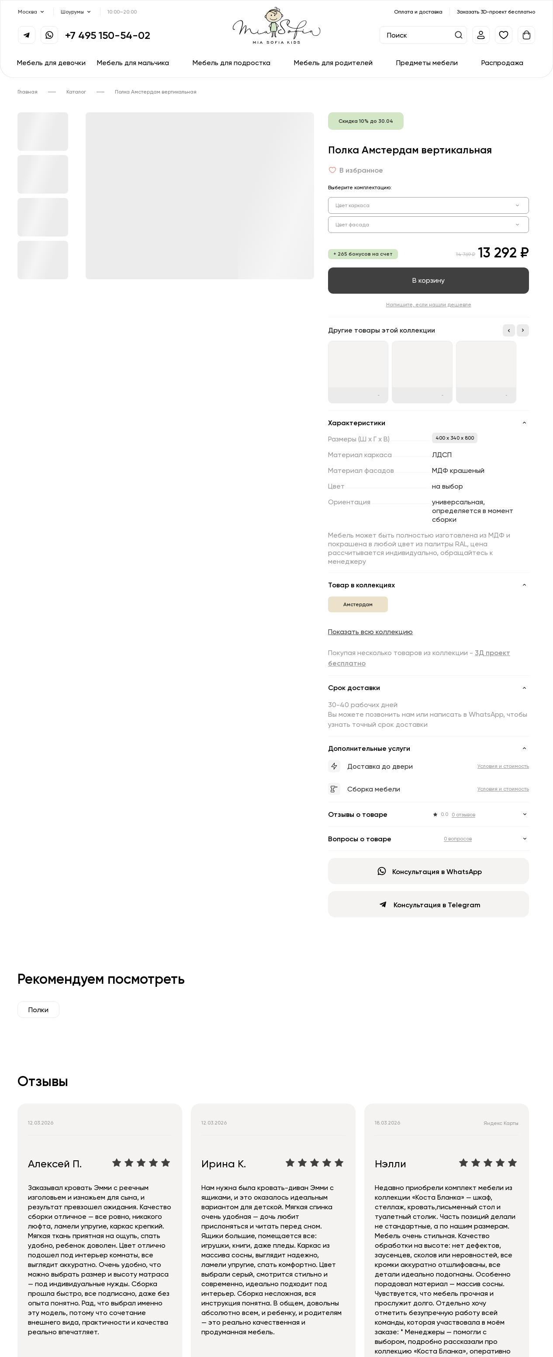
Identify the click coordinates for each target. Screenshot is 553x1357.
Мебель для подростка (231, 62)
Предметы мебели (427, 62)
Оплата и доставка (418, 11)
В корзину (428, 280)
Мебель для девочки (51, 62)
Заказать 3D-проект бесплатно (496, 11)
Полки (38, 1009)
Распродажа (502, 62)
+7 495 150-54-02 (107, 35)
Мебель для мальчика (133, 62)
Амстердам (358, 604)
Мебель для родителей (333, 62)
